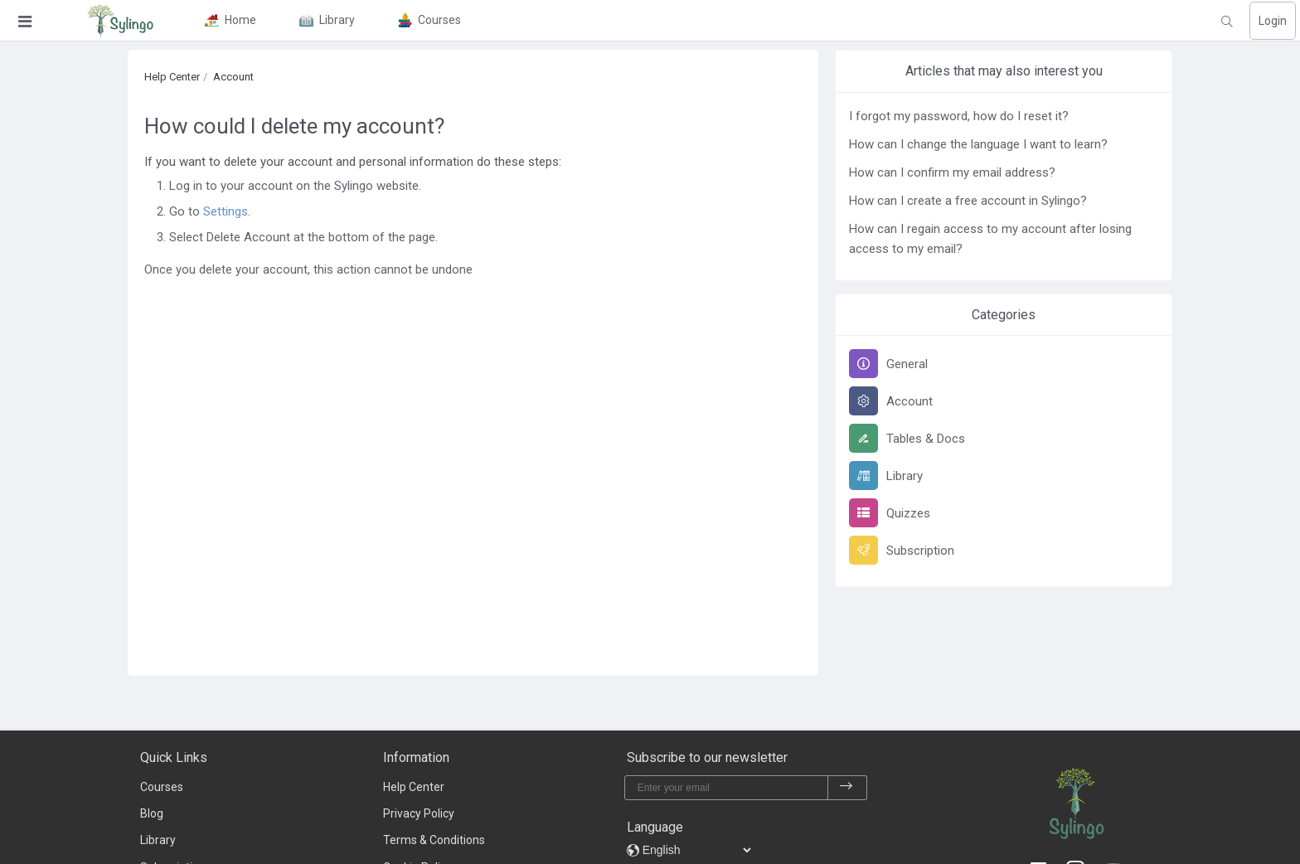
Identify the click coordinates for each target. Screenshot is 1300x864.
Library (158, 840)
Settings (225, 211)
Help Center (172, 76)
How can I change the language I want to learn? (978, 144)
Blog (151, 813)
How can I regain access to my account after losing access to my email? (990, 238)
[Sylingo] (120, 20)
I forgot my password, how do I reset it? (959, 116)
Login (1273, 20)
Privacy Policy (418, 813)
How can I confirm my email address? (952, 172)
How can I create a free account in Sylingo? (968, 200)
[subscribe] (846, 787)
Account (233, 76)
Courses (161, 787)
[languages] (696, 849)
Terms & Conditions (434, 840)
